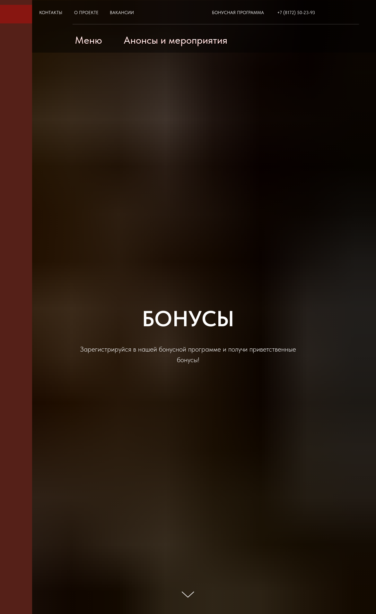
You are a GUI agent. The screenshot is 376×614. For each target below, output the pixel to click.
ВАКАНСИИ (122, 12)
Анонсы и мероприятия (175, 40)
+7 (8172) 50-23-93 (296, 12)
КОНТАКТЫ (50, 12)
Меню (88, 40)
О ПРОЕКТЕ (86, 12)
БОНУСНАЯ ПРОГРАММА (238, 12)
